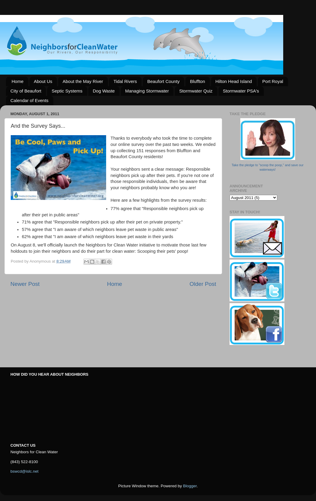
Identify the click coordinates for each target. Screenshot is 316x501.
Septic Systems (67, 90)
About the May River (83, 81)
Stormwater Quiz (196, 90)
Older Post (203, 284)
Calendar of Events (29, 100)
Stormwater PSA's (241, 90)
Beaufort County (163, 81)
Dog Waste (104, 90)
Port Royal (272, 81)
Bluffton (197, 81)
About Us (43, 81)
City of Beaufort (25, 90)
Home (18, 81)
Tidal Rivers (125, 81)
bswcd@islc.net (24, 471)
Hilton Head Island (234, 81)
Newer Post (25, 284)
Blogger (190, 486)
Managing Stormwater (147, 90)
